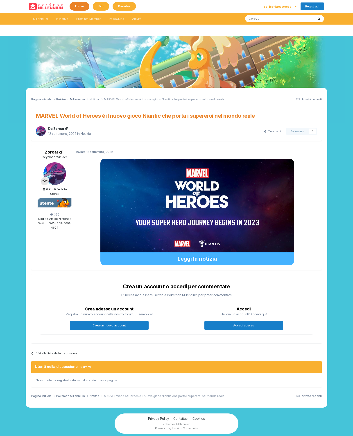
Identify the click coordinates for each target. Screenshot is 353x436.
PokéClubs (116, 19)
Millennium (40, 19)
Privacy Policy (158, 418)
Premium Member (88, 19)
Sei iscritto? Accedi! (280, 6)
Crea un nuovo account (109, 325)
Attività (137, 19)
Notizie (86, 133)
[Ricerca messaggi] (269, 18)
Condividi (272, 131)
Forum (79, 6)
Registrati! (312, 6)
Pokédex (124, 6)
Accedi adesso (243, 325)
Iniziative (62, 19)
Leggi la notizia (197, 258)
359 (54, 214)
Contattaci (180, 418)
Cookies (198, 418)
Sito (101, 6)
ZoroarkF (60, 129)
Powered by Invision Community (176, 428)
